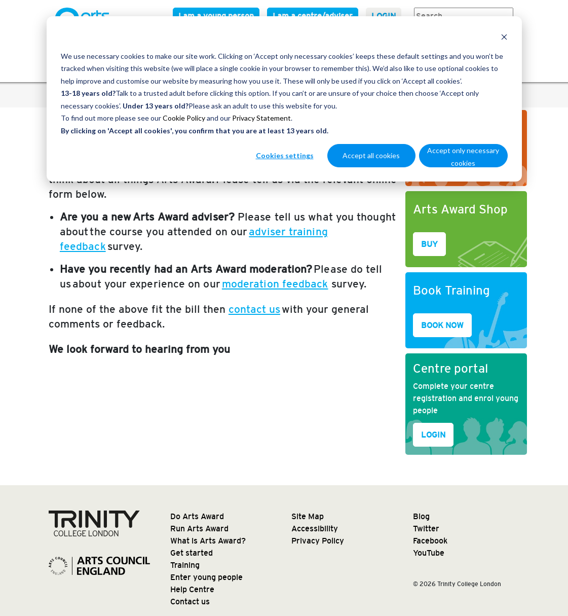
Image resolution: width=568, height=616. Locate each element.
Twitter (426, 528)
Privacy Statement (261, 118)
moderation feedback (275, 283)
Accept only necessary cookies (463, 156)
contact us (254, 309)
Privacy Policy (317, 540)
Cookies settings (285, 155)
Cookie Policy (184, 118)
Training (185, 565)
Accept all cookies (371, 155)
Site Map (307, 516)
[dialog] (284, 99)
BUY (429, 244)
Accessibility (314, 528)
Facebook (430, 540)
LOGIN (433, 434)
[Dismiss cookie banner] (504, 36)
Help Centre (192, 589)
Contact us (190, 601)
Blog (421, 516)
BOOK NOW (442, 325)
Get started (191, 553)
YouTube (428, 553)
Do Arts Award (197, 516)
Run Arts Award (199, 528)
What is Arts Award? (208, 540)
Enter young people (206, 577)
